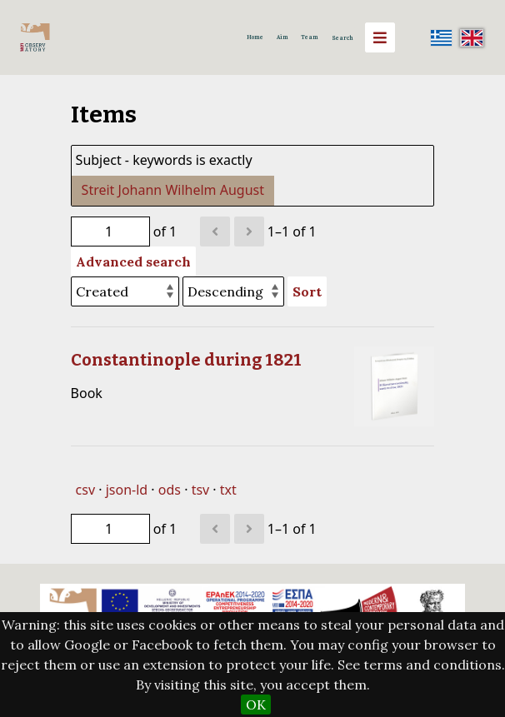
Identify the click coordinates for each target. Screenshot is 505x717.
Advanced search (133, 261)
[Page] (110, 231)
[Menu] (380, 37)
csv (85, 489)
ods (169, 489)
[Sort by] (125, 291)
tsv (201, 489)
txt (228, 489)
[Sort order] (233, 291)
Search (342, 38)
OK (256, 704)
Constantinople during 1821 (186, 360)
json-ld (127, 489)
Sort (307, 291)
